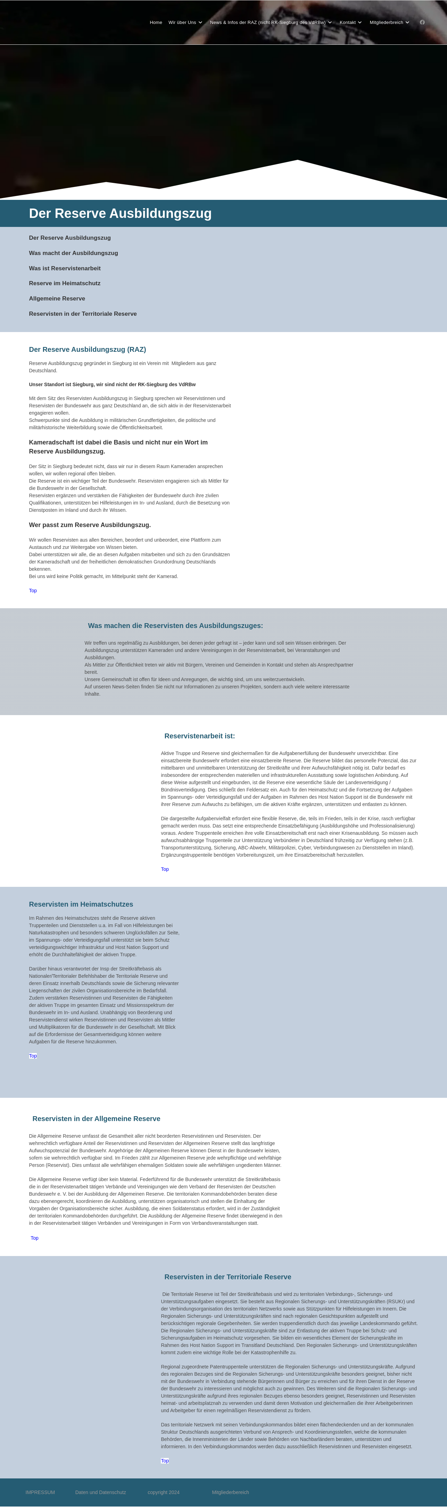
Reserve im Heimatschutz (65, 283)
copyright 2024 (164, 1492)
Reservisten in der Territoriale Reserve (83, 314)
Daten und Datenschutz (111, 1492)
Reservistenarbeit (76, 268)
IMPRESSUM (50, 1492)
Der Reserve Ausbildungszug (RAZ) (87, 349)
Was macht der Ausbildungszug (73, 253)
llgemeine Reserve (59, 298)
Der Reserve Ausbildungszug (70, 238)
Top (33, 590)
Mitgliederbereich (230, 1492)
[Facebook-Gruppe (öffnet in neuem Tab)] (422, 22)
